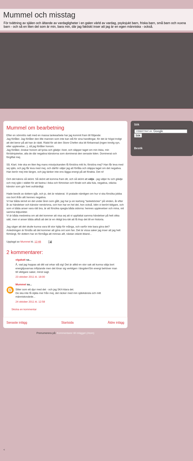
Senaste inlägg (16, 322)
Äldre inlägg (116, 322)
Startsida (67, 322)
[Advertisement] (37, 70)
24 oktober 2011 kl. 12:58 (30, 301)
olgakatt (20, 259)
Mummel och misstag (39, 15)
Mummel (20, 284)
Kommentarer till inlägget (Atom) (75, 333)
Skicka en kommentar (24, 309)
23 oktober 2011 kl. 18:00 (30, 276)
